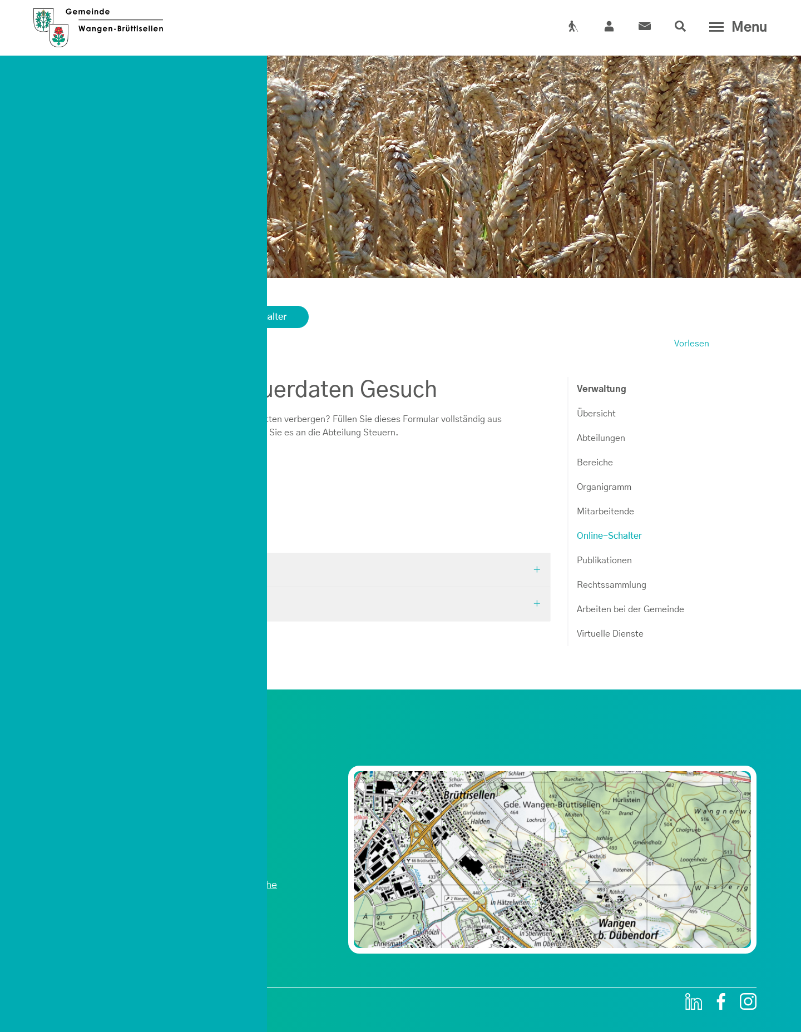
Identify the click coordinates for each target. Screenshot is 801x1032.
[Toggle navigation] (736, 27)
